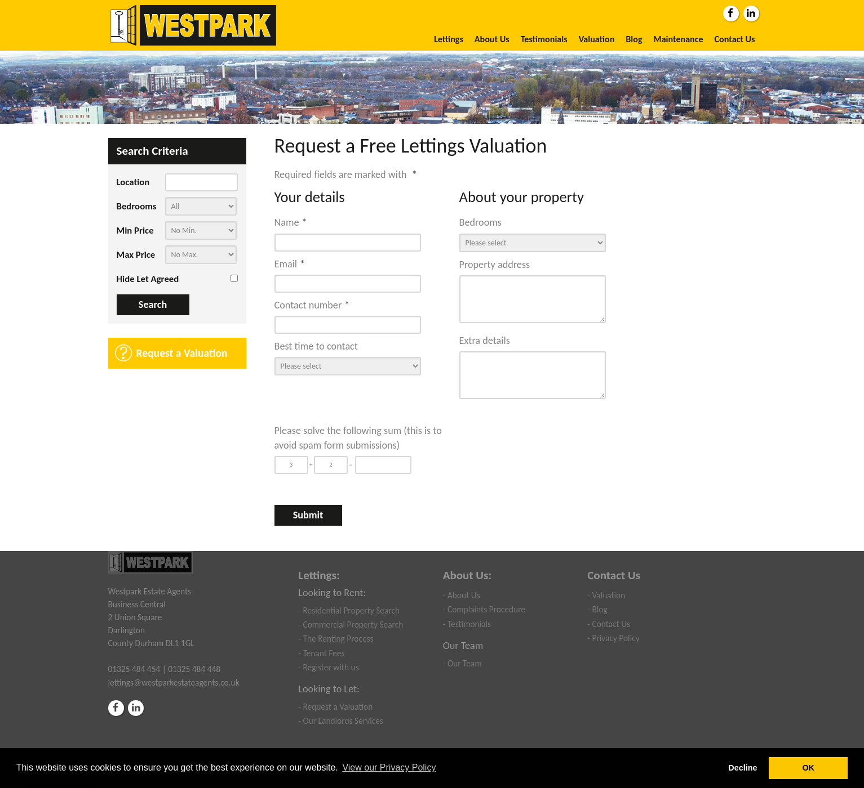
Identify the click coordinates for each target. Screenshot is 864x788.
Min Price (135, 230)
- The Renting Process (335, 638)
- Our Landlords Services (340, 720)
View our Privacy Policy (389, 767)
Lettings (448, 39)
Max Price (136, 255)
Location (133, 182)
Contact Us (735, 39)
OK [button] (808, 767)
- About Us (461, 595)
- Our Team (462, 663)
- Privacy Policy (613, 638)
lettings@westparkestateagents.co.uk (174, 682)
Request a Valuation (182, 353)
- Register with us (328, 667)
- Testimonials (467, 624)
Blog (634, 39)
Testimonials (544, 39)
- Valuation (606, 595)
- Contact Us (608, 624)
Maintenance (678, 39)
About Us (492, 39)
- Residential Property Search (349, 610)
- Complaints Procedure (484, 609)
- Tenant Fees (321, 653)
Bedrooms (137, 206)
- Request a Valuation (335, 706)
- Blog (597, 609)
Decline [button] (742, 767)
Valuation (597, 39)
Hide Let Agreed (148, 279)
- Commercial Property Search (350, 624)
